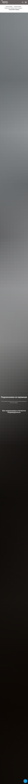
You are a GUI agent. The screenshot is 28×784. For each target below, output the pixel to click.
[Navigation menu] (26, 2)
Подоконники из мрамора (14, 9)
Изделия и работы (17, 6)
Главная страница (9, 6)
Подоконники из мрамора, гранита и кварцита (13, 8)
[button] (22, 2)
